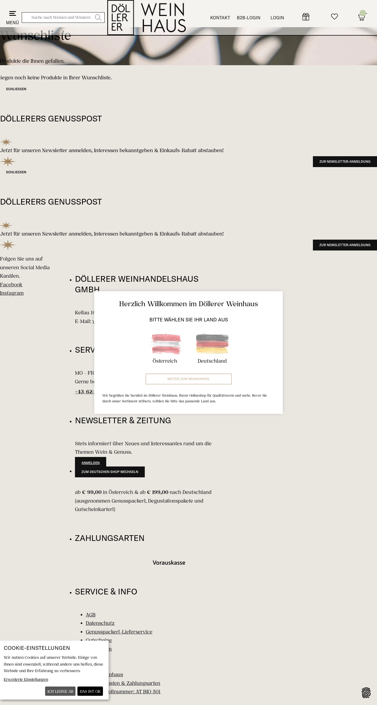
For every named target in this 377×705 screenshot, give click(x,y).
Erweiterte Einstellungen (26, 679)
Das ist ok (90, 691)
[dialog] (54, 670)
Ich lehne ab (60, 691)
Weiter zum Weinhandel (188, 379)
